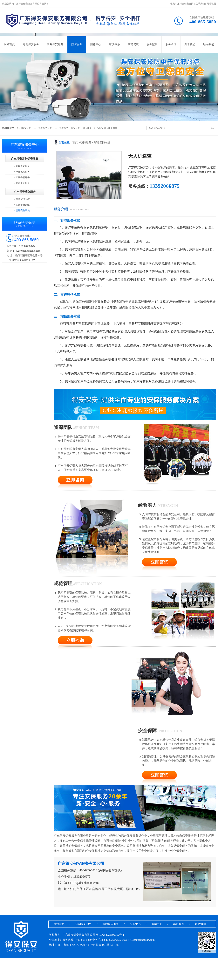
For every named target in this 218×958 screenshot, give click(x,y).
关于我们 (189, 44)
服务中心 (95, 44)
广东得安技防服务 (25, 191)
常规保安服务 (55, 44)
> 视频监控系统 (22, 199)
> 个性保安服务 (22, 171)
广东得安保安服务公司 (106, 128)
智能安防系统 (102, 142)
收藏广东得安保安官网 (182, 3)
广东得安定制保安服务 (24, 158)
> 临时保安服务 (22, 183)
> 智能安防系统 (22, 210)
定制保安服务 (31, 44)
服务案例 (152, 44)
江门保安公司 (24, 128)
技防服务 (76, 44)
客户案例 (178, 924)
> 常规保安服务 (22, 177)
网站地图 (211, 3)
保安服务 (87, 128)
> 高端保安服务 (22, 166)
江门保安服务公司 (43, 128)
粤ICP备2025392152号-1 (110, 934)
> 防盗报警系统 (22, 204)
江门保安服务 (62, 128)
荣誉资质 (133, 44)
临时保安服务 (111, 924)
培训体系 (114, 44)
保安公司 (75, 128)
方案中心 (157, 924)
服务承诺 (171, 44)
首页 (75, 142)
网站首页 (9, 44)
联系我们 (200, 3)
